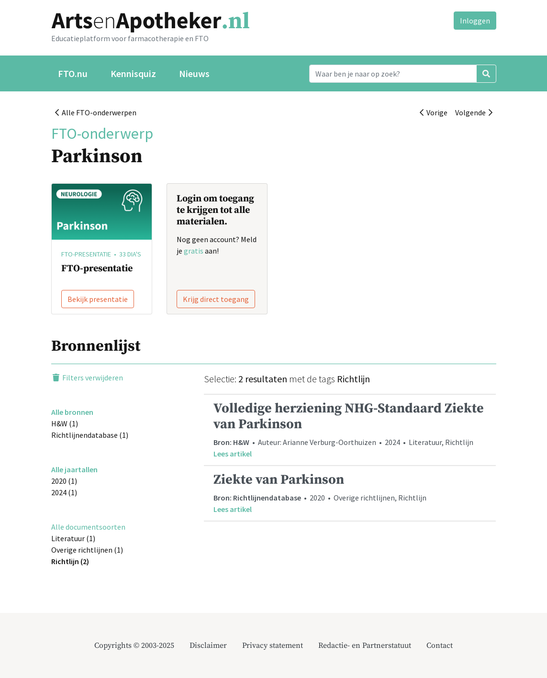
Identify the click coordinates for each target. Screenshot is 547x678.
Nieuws (194, 73)
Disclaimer (208, 645)
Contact (439, 645)
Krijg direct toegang (216, 299)
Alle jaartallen (74, 469)
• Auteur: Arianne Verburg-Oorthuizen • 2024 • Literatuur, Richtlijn (349, 429)
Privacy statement (272, 645)
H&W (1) (64, 423)
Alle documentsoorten (88, 527)
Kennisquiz (133, 73)
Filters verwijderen (87, 377)
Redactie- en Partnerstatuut (364, 645)
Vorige (433, 112)
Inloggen (475, 20)
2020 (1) (64, 481)
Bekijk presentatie (97, 299)
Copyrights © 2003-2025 (134, 645)
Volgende (473, 112)
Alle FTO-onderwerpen (95, 112)
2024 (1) (64, 492)
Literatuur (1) (73, 538)
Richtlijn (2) (70, 561)
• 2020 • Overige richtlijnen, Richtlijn (349, 493)
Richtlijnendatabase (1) (89, 435)
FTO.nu (73, 73)
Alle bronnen (72, 412)
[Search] (393, 74)
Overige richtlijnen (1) (87, 550)
